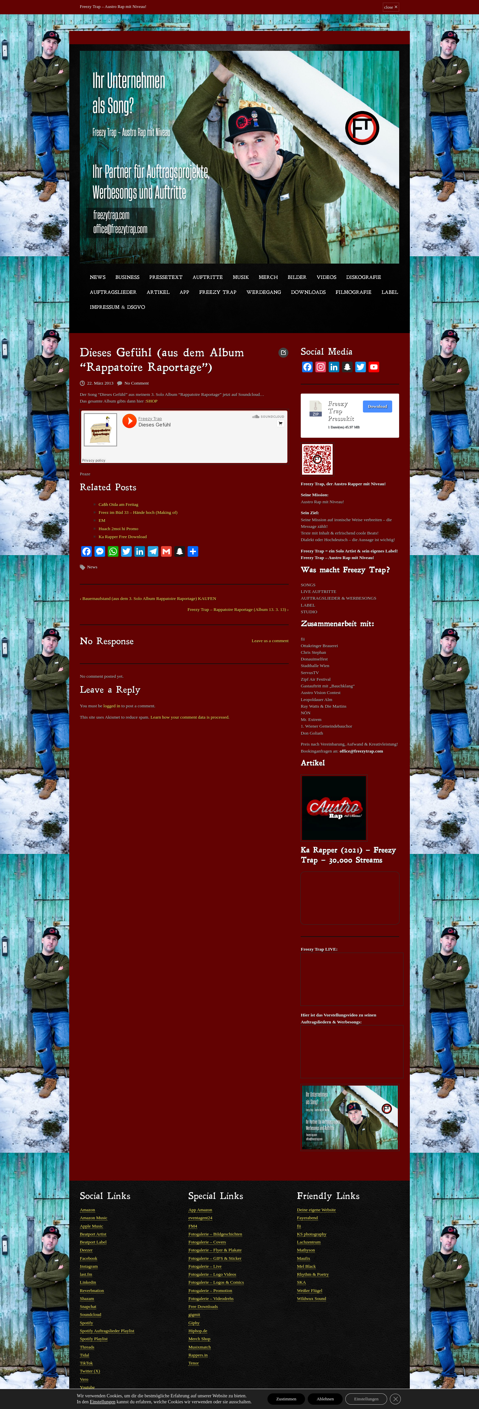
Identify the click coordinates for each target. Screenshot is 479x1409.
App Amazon (199, 1193)
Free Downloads (202, 1287)
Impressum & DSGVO (117, 307)
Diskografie (363, 277)
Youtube (87, 1364)
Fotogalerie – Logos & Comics (215, 1263)
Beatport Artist (92, 1217)
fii (299, 1209)
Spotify (86, 1302)
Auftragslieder (113, 292)
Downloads (308, 292)
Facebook (88, 1240)
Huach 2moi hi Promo (117, 523)
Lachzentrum (308, 1225)
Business (127, 277)
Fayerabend (307, 1201)
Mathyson (305, 1232)
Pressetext (166, 277)
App (184, 292)
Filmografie (354, 292)
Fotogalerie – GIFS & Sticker (214, 1240)
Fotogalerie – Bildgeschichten (214, 1217)
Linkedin (87, 1263)
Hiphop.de (197, 1310)
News (97, 277)
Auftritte (208, 277)
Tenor (193, 1341)
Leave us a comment (271, 633)
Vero (84, 1356)
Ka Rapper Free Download (121, 531)
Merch (268, 277)
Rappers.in (197, 1333)
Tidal (84, 1333)
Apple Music (91, 1209)
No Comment (135, 381)
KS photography (311, 1217)
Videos (326, 277)
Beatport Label (93, 1225)
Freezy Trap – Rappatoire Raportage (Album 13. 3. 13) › (240, 602)
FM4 (192, 1209)
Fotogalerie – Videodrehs (210, 1279)
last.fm (86, 1255)
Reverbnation (91, 1271)
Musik (241, 277)
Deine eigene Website (316, 1193)
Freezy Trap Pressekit (341, 410)
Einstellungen (97, 1401)
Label (390, 292)
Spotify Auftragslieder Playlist (106, 1310)
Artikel (158, 292)
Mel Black (306, 1248)
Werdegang (263, 292)
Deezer (86, 1232)
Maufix (303, 1240)
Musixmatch (199, 1326)
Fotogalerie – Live (204, 1248)
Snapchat (88, 1287)
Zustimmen (282, 1398)
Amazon (87, 1193)
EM (101, 515)
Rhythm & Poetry (312, 1255)
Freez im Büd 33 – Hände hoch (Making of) (136, 508)
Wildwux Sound (311, 1279)
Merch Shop (199, 1318)
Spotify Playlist (93, 1318)
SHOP (149, 398)
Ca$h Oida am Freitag (117, 500)
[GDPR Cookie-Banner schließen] (400, 1399)
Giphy (193, 1302)
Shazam (86, 1279)
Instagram (88, 1248)
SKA (301, 1263)
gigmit (194, 1294)
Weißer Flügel (309, 1271)
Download (377, 405)
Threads (87, 1326)
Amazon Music (93, 1201)
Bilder (297, 277)
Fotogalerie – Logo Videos (211, 1255)
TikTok (86, 1341)
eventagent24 (199, 1201)
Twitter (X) (89, 1349)
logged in (110, 695)
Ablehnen (325, 1398)
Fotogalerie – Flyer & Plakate (214, 1232)
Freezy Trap (218, 292)
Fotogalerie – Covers (206, 1225)
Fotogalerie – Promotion (209, 1271)
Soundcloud (90, 1294)
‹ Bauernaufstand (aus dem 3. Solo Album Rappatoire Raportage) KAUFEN (146, 591)
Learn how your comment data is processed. (186, 706)
